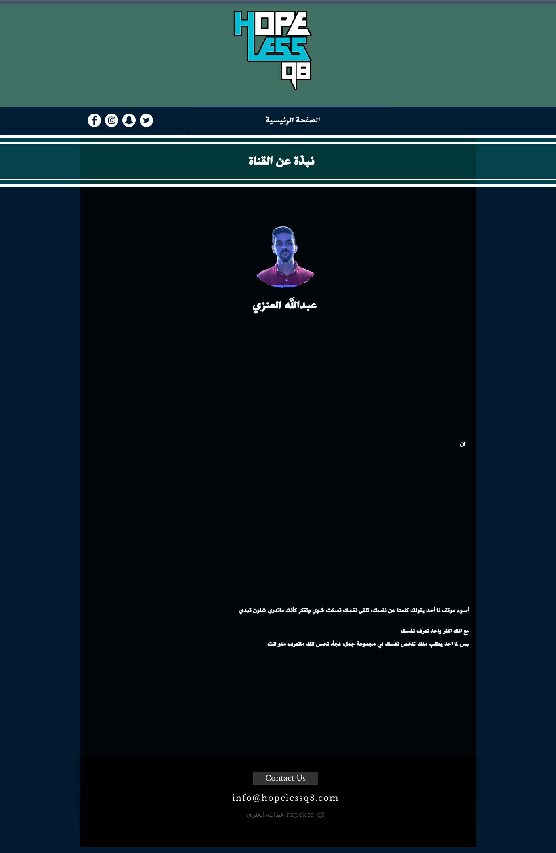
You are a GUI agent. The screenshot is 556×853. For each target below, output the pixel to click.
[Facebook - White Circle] (94, 120)
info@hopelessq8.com (285, 798)
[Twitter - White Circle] (146, 120)
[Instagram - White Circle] (111, 120)
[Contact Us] (285, 778)
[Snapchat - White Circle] (129, 120)
